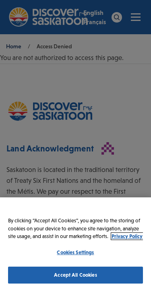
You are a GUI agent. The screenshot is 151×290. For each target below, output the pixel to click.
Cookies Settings (75, 252)
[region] (75, 243)
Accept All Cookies (75, 275)
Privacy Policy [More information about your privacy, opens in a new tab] (127, 236)
